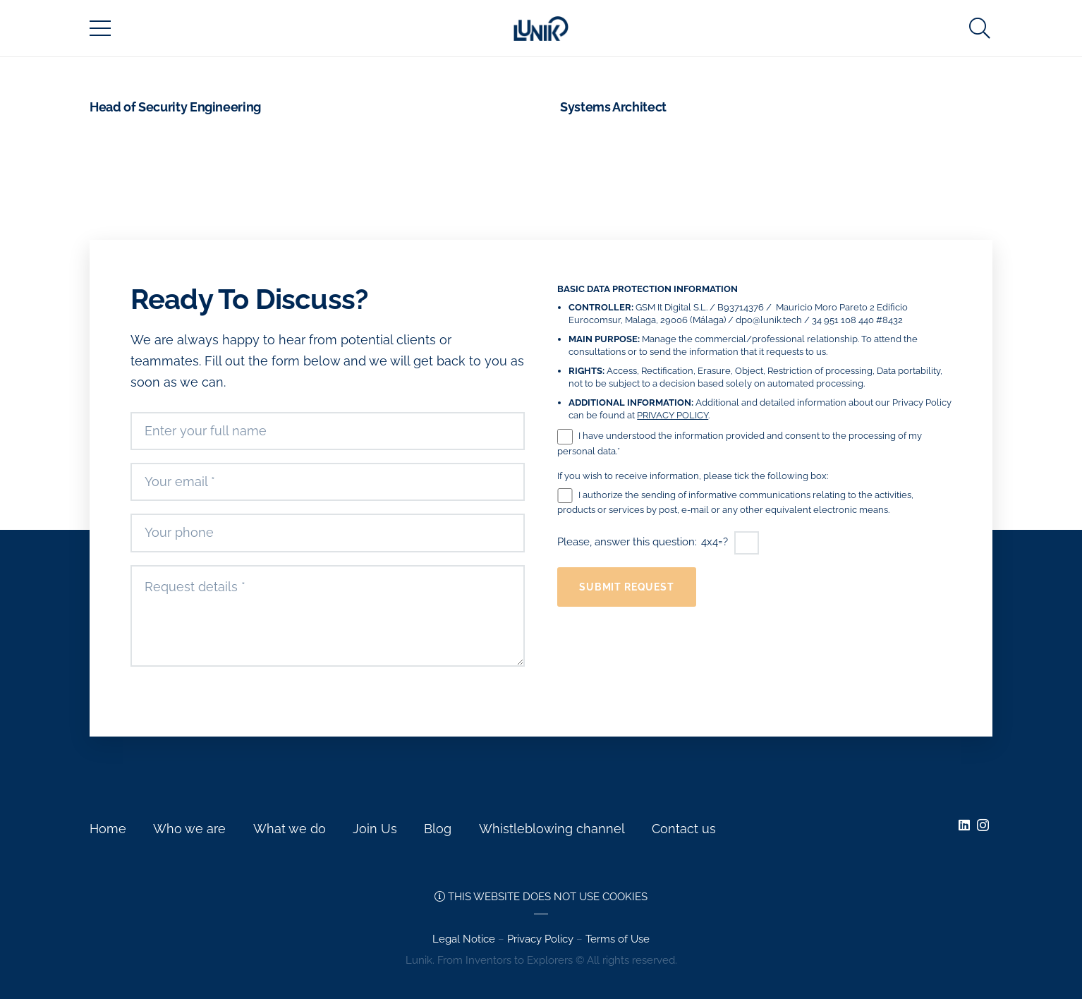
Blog (437, 828)
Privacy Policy (540, 939)
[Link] (541, 28)
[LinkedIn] (964, 824)
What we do (289, 828)
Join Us (375, 828)
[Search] (979, 28)
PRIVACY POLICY (672, 415)
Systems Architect (613, 106)
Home (108, 828)
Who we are (189, 828)
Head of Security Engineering (175, 106)
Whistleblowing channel (552, 828)
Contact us (684, 828)
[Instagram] (983, 825)
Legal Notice (463, 939)
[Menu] (100, 28)
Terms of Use (617, 939)
